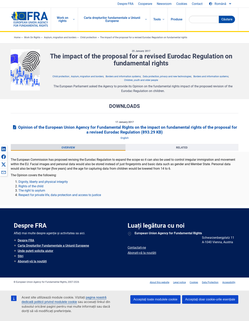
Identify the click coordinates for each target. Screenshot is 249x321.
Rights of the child (30, 186)
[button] (3, 149)
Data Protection (210, 282)
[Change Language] (220, 3)
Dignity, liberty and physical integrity (43, 182)
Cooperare (145, 4)
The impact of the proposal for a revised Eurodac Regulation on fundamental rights (143, 37)
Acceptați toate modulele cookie (155, 299)
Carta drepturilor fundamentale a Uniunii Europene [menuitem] (112, 19)
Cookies (181, 4)
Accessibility (228, 282)
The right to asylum (31, 190)
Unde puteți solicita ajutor (35, 251)
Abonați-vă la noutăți (32, 261)
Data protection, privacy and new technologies (167, 76)
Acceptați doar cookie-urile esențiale (210, 299)
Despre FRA (125, 4)
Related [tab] (182, 147)
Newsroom (164, 4)
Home (17, 37)
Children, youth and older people (141, 80)
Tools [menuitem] (157, 19)
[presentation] (68, 147)
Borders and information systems (123, 76)
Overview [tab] (68, 147)
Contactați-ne (137, 247)
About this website (159, 282)
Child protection (88, 37)
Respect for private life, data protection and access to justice (59, 195)
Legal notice (179, 282)
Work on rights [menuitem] (62, 19)
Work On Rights (32, 37)
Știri (20, 256)
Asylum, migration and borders (60, 37)
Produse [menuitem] (176, 19)
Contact (197, 4)
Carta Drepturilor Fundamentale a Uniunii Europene (53, 245)
